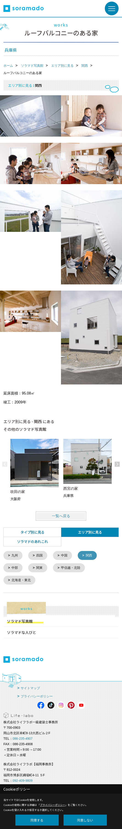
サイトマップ (30, 687)
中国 (64, 555)
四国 (39, 555)
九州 (14, 555)
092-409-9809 (23, 780)
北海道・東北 (21, 579)
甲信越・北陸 (70, 567)
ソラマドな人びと (21, 631)
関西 (89, 555)
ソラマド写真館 (20, 620)
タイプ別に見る (32, 532)
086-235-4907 (23, 738)
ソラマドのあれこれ (32, 541)
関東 (39, 567)
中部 (14, 567)
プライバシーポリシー (37, 695)
